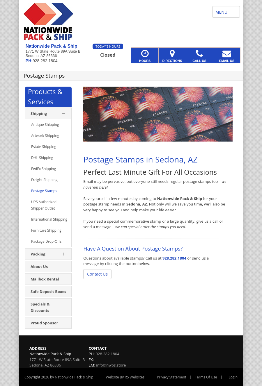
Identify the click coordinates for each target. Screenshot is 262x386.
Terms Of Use (206, 377)
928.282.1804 (174, 258)
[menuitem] (48, 124)
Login (233, 377)
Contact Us (97, 274)
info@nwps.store (111, 365)
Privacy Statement (171, 377)
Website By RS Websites (125, 377)
